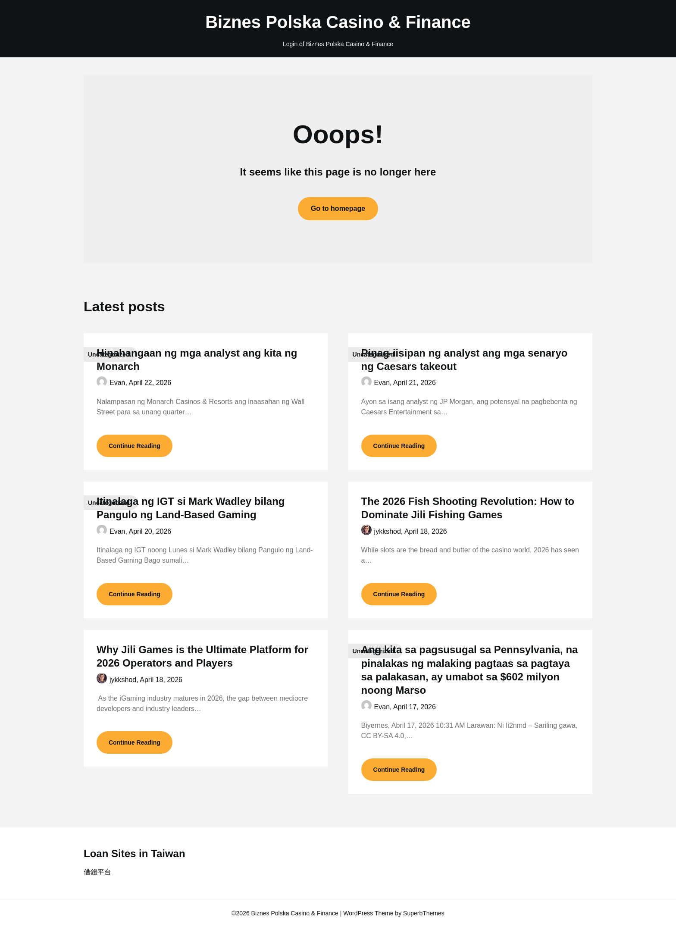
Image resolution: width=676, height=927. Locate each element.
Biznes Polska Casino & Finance (338, 22)
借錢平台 (97, 872)
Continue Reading (134, 445)
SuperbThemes (423, 913)
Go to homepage (338, 208)
